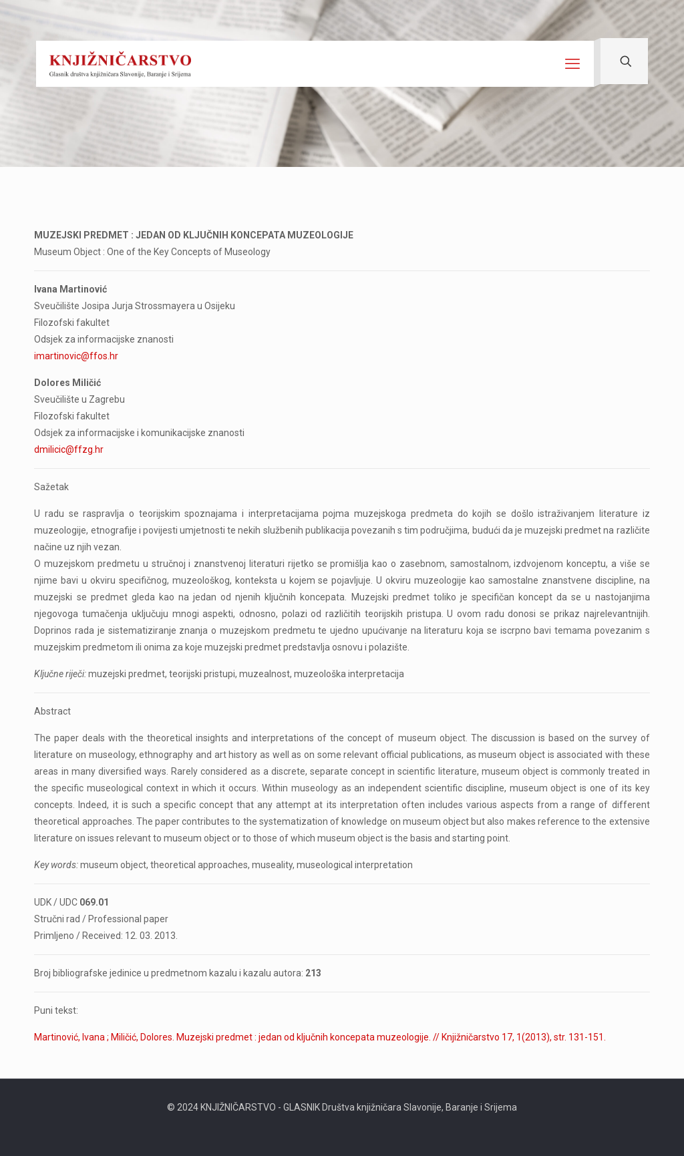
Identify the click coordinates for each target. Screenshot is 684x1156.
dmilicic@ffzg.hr (69, 449)
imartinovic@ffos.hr (76, 356)
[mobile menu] (572, 64)
